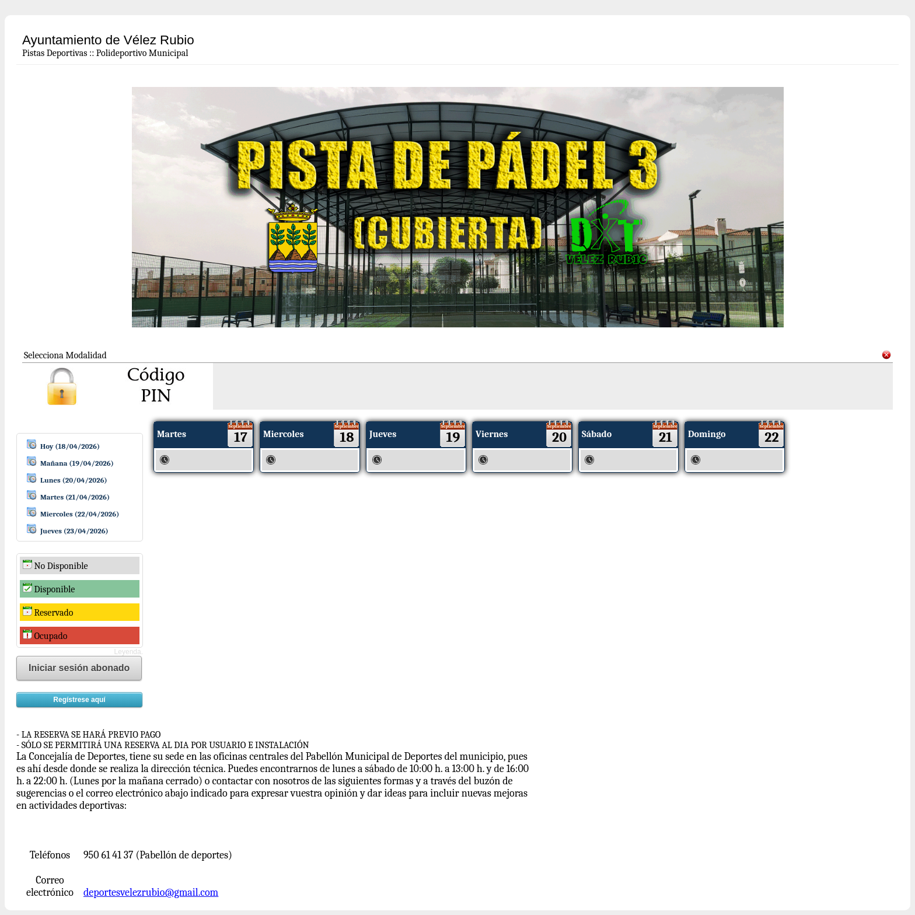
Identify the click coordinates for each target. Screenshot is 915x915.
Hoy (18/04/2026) (70, 446)
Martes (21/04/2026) (75, 497)
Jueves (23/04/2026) (74, 530)
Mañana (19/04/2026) (77, 463)
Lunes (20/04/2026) (73, 480)
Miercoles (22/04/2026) (79, 513)
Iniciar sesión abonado (79, 668)
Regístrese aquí (79, 700)
